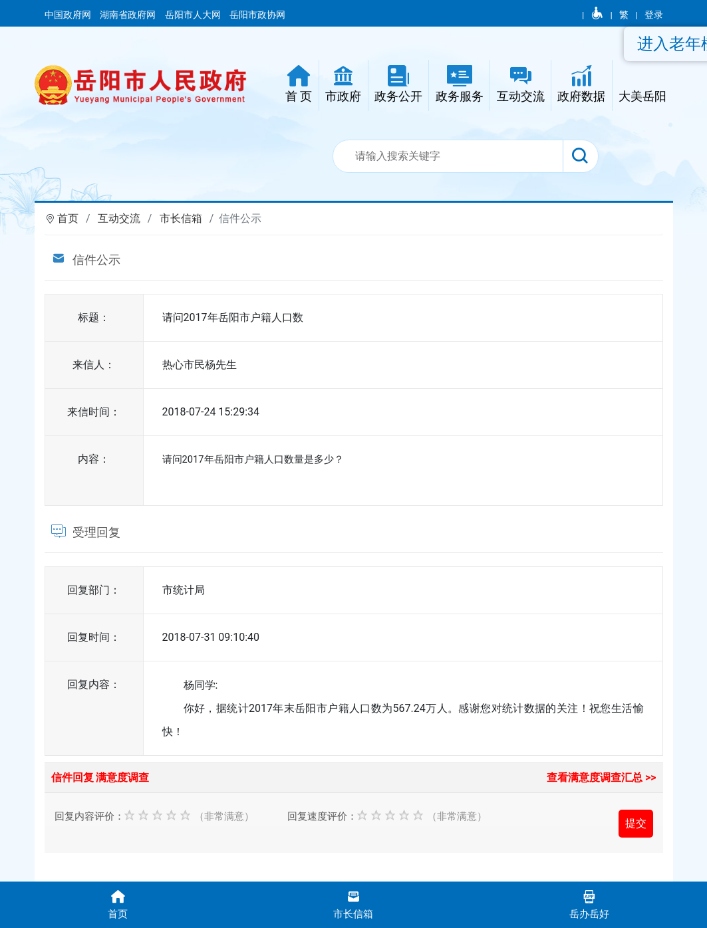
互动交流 (119, 218)
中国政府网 (69, 14)
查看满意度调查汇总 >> (601, 777)
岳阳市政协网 (257, 14)
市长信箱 (181, 218)
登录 (653, 14)
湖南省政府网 (129, 14)
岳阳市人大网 (194, 14)
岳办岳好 (589, 903)
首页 (67, 218)
